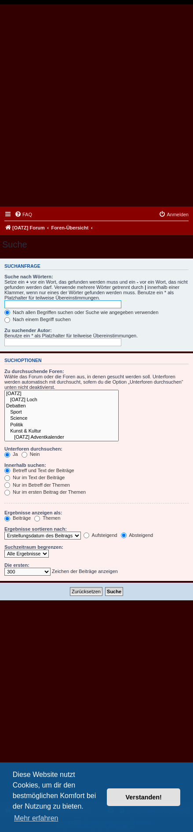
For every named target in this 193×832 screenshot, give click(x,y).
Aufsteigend (100, 535)
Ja (11, 454)
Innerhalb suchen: (25, 465)
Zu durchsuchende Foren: (34, 371)
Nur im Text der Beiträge (34, 477)
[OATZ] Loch (61, 400)
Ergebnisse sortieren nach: (35, 529)
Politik (61, 425)
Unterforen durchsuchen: (33, 448)
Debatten (61, 406)
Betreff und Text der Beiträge (39, 470)
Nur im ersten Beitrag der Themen (45, 492)
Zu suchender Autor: (28, 330)
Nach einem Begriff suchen (37, 319)
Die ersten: (16, 565)
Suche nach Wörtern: (28, 276)
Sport (61, 412)
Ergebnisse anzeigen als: (33, 512)
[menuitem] (23, 214)
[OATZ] (61, 394)
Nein (31, 454)
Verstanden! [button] (144, 797)
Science (61, 418)
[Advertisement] (96, 105)
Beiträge (17, 518)
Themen (47, 518)
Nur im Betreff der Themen (37, 485)
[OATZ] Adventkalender (61, 437)
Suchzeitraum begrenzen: (33, 547)
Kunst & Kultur (61, 431)
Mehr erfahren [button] (36, 818)
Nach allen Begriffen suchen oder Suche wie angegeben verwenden (81, 312)
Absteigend (137, 535)
